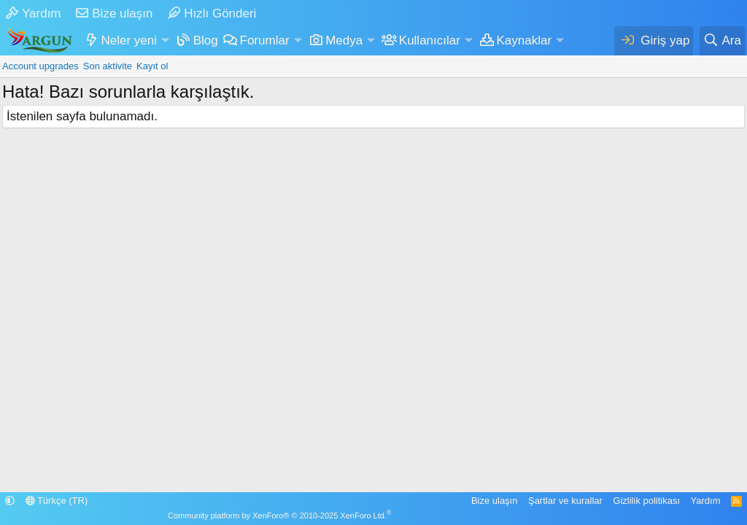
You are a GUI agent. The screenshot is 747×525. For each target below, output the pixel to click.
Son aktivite (107, 66)
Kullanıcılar (429, 40)
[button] (165, 40)
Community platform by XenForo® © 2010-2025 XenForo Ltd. (279, 515)
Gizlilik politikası (646, 500)
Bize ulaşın (114, 13)
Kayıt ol (152, 66)
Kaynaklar (524, 40)
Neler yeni (129, 40)
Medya (344, 40)
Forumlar (265, 40)
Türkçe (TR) (57, 500)
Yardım (33, 13)
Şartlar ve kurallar (565, 500)
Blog (205, 40)
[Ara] (722, 40)
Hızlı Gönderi (212, 13)
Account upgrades (40, 66)
